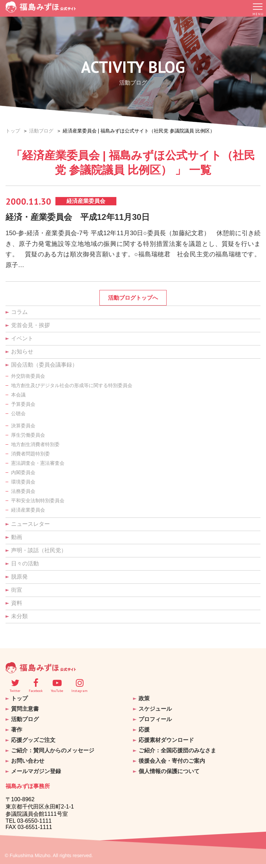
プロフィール (155, 718)
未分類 (19, 616)
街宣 (16, 590)
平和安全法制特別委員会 (37, 501)
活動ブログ (41, 131)
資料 (16, 603)
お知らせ (22, 352)
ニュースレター (30, 524)
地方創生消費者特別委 (35, 444)
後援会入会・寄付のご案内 (172, 759)
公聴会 (18, 414)
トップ (13, 131)
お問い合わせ (27, 759)
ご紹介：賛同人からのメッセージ (52, 749)
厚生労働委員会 (28, 435)
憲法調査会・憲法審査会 (37, 463)
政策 (144, 698)
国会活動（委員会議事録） (44, 365)
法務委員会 (23, 491)
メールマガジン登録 (36, 769)
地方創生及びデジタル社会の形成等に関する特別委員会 (71, 385)
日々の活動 (25, 564)
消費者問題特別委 (30, 454)
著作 (16, 729)
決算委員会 (23, 426)
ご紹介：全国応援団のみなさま (177, 749)
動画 (16, 537)
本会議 (18, 395)
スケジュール (155, 708)
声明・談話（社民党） (38, 551)
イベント (22, 339)
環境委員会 (23, 482)
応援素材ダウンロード (166, 739)
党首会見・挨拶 (30, 325)
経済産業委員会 (28, 510)
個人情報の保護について (169, 769)
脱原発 (19, 577)
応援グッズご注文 (33, 739)
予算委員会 (23, 404)
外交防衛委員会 (28, 376)
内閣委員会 (23, 473)
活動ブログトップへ (133, 298)
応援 (144, 729)
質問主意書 (25, 708)
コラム (19, 312)
